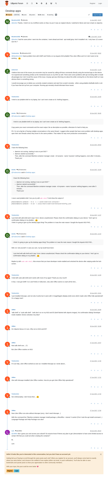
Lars (12, 431)
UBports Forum (17, 3)
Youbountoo (15, 53)
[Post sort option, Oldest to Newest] (89, 14)
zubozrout (14, 70)
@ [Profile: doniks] (14, 23)
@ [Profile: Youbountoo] (16, 116)
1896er (13, 309)
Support (9, 14)
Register (10, 471)
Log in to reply (97, 15)
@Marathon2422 (25, 53)
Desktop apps (30, 116)
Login (16, 471)
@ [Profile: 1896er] (14, 433)
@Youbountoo (21, 113)
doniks (13, 113)
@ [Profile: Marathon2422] (17, 56)
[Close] (100, 454)
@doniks (24, 20)
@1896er (18, 431)
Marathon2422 (15, 20)
